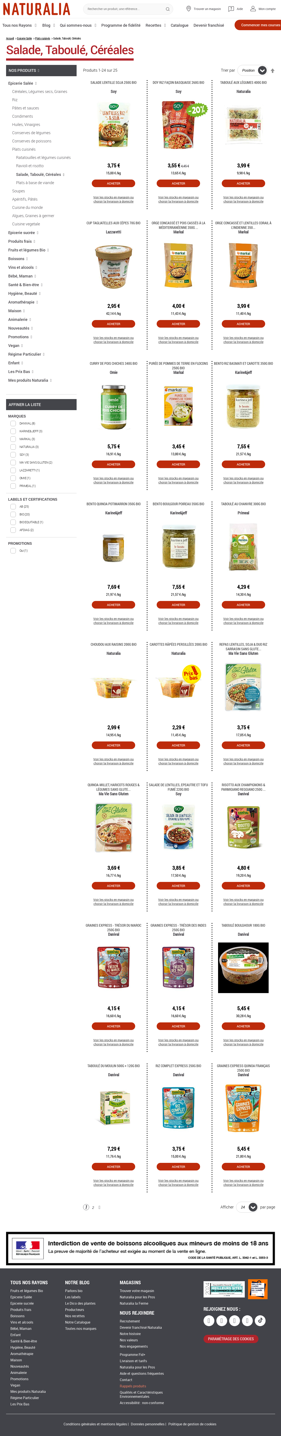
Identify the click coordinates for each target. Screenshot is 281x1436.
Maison (16, 325)
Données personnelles (147, 1424)
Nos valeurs (129, 1340)
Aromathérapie (23, 316)
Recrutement (130, 1321)
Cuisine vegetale (26, 238)
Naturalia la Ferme (134, 1303)
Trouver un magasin (207, 9)
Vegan (15, 360)
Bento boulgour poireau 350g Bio (178, 518)
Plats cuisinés (42, 53)
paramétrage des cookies (231, 1338)
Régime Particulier (26, 368)
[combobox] (128, 9)
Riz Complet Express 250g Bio (178, 1080)
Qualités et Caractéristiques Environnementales (141, 1394)
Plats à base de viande (35, 197)
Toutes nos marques (80, 1329)
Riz (15, 114)
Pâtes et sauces (25, 122)
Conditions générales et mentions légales (95, 1424)
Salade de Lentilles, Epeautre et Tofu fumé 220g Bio (178, 801)
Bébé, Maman (22, 290)
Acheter (113, 198)
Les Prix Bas (21, 386)
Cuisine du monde (27, 222)
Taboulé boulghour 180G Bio (243, 940)
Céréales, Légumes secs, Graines (39, 106)
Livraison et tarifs (133, 1361)
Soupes (18, 205)
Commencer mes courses (252, 25)
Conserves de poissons (31, 156)
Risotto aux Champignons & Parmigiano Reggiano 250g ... (243, 801)
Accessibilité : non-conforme (142, 1403)
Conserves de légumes (31, 147)
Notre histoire (130, 1334)
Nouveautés (20, 342)
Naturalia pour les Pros (137, 1297)
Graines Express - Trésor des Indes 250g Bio (178, 942)
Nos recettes (75, 1316)
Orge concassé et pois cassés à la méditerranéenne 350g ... (178, 239)
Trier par (228, 85)
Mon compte (267, 9)
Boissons (18, 273)
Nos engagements (134, 1346)
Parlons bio (73, 1291)
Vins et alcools (22, 282)
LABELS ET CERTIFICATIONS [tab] (32, 514)
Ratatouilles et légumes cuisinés (43, 172)
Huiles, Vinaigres (26, 139)
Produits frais (21, 256)
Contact (126, 1380)
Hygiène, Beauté (24, 308)
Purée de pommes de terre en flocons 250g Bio (178, 380)
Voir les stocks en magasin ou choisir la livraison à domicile (113, 214)
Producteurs (74, 1310)
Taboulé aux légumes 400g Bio (243, 97)
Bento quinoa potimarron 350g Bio (114, 518)
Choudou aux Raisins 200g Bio (113, 659)
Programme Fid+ (132, 1355)
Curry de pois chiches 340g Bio (113, 378)
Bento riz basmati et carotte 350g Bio (243, 378)
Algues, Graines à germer (33, 230)
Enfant (15, 377)
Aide (240, 9)
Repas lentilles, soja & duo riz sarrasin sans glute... (243, 661)
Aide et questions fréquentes (142, 1374)
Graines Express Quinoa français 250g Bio (243, 1082)
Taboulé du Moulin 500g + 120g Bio (113, 1080)
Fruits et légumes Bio (28, 264)
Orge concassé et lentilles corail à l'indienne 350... (243, 239)
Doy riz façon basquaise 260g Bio (178, 97)
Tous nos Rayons (18, 25)
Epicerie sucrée (23, 247)
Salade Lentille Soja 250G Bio (113, 97)
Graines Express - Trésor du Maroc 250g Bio (113, 942)
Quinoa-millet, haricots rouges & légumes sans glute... (114, 801)
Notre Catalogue (77, 1322)
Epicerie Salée (24, 53)
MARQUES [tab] (17, 431)
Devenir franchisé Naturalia (141, 1327)
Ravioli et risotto (30, 180)
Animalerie (19, 334)
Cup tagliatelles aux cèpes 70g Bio (113, 237)
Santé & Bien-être (25, 299)
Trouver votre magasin (137, 1291)
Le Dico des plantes (80, 1303)
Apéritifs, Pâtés (25, 214)
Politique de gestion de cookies (192, 1424)
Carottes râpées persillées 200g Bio (178, 659)
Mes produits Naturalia (30, 395)
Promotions (20, 351)
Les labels (73, 1297)
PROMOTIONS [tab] (20, 558)
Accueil (10, 53)
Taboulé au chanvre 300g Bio (243, 518)
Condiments (22, 131)
